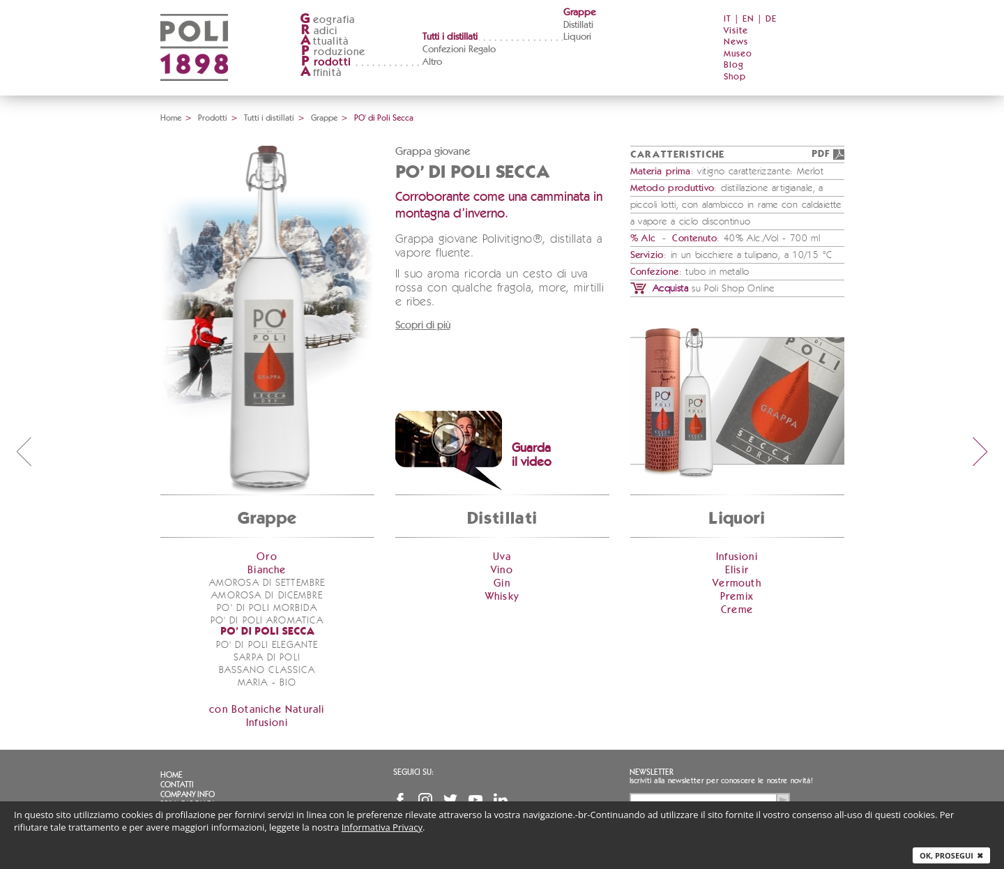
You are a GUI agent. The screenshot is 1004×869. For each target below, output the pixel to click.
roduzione (333, 52)
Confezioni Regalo (459, 49)
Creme (737, 610)
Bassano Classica (267, 670)
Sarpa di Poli (267, 658)
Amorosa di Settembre (267, 583)
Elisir (737, 570)
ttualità (324, 41)
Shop (735, 77)
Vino (502, 570)
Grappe (579, 12)
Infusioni (267, 723)
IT (727, 19)
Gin (502, 583)
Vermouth (737, 583)
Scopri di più (422, 325)
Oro (267, 557)
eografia (328, 20)
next (980, 451)
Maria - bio (267, 683)
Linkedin (501, 800)
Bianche (267, 570)
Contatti (177, 784)
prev (23, 451)
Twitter (450, 800)
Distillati (578, 25)
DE (771, 19)
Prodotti (212, 118)
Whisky (502, 596)
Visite (736, 31)
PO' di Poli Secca (267, 632)
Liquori (577, 37)
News (736, 42)
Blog (734, 65)
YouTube (475, 800)
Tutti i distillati (450, 37)
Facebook (400, 800)
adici (319, 31)
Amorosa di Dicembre (266, 595)
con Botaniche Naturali (266, 709)
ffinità (321, 73)
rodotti (325, 62)
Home (170, 118)
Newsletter (652, 772)
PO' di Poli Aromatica (267, 621)
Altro (432, 62)
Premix (737, 596)
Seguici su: (413, 772)
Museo (738, 54)
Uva (502, 557)
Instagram (425, 800)
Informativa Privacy (382, 827)
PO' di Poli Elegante (267, 645)
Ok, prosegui (951, 855)
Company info (187, 794)
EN (748, 19)
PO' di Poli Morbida (267, 608)
